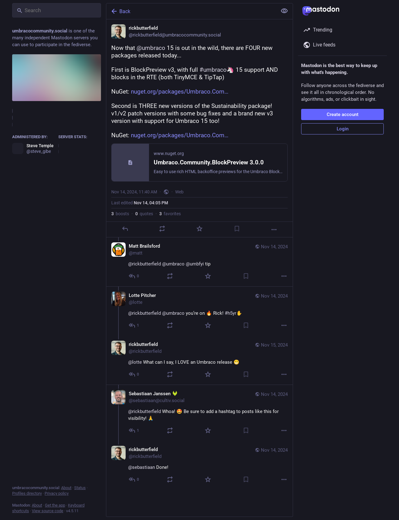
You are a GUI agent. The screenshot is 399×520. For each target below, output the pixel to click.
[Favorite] (199, 228)
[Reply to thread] (134, 276)
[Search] (56, 10)
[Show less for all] (284, 10)
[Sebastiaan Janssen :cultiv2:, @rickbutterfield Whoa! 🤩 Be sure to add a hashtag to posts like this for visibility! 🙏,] (199, 413)
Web (179, 191)
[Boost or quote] (162, 228)
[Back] (191, 11)
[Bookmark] (237, 228)
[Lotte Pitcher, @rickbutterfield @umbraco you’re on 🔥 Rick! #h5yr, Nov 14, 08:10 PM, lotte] (199, 311)
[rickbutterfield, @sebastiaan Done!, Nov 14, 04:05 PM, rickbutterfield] (199, 465)
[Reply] (125, 228)
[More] (274, 229)
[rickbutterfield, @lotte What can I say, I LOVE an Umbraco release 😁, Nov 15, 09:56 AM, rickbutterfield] (199, 360)
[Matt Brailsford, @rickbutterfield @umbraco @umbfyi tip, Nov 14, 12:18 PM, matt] (199, 261)
